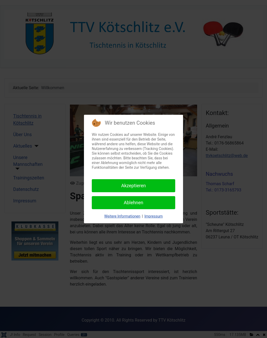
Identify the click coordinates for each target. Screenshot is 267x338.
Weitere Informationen (122, 216)
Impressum (153, 216)
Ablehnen (133, 202)
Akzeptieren (133, 185)
